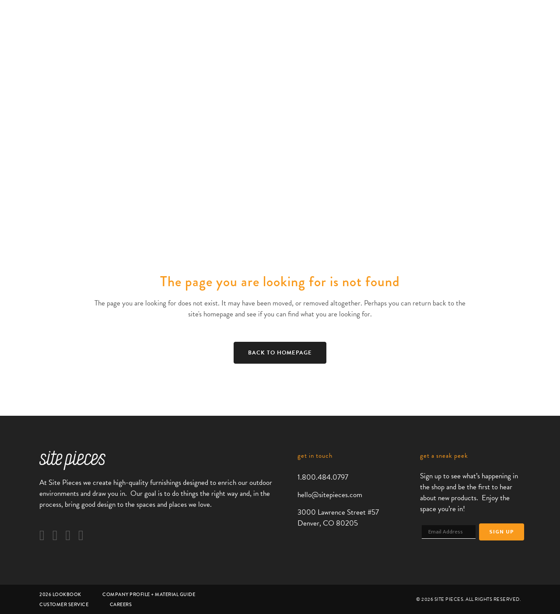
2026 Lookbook (60, 594)
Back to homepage (280, 352)
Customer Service (63, 604)
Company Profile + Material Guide (148, 594)
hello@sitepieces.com (330, 494)
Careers (121, 604)
